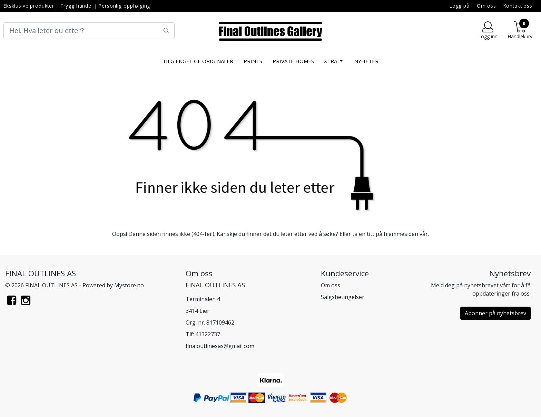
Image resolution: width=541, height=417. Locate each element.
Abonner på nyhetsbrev (495, 313)
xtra (331, 61)
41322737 (207, 334)
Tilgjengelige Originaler (198, 61)
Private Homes (293, 61)
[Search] (89, 30)
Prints (253, 61)
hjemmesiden (401, 234)
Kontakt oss (517, 5)
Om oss (486, 5)
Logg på (460, 5)
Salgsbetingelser (342, 297)
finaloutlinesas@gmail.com (220, 346)
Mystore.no (129, 285)
